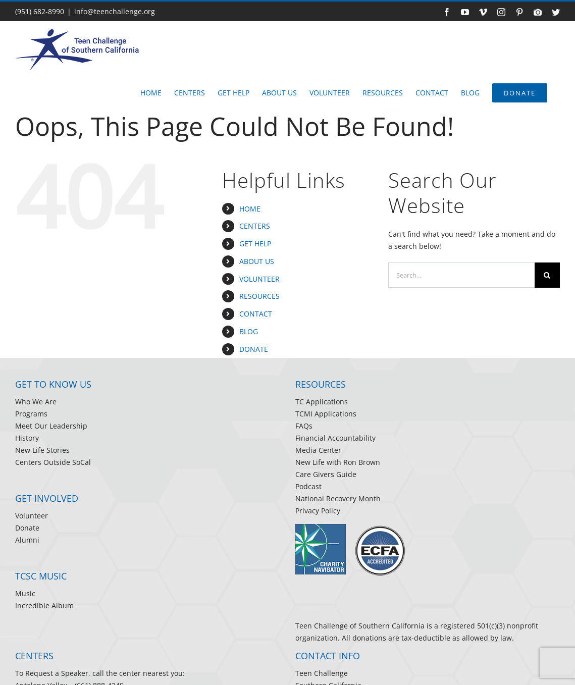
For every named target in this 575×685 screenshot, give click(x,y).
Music (25, 593)
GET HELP (255, 243)
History (27, 438)
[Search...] (461, 275)
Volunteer (31, 515)
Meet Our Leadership (51, 426)
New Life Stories (42, 450)
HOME (249, 209)
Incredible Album (44, 605)
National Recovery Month (338, 498)
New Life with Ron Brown (337, 462)
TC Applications (321, 401)
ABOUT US (256, 261)
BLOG (248, 331)
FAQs (303, 426)
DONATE (253, 349)
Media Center (318, 450)
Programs (31, 413)
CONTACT (255, 314)
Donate (27, 528)
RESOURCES (259, 296)
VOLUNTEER (259, 279)
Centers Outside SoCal (53, 462)
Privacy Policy (317, 510)
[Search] (547, 275)
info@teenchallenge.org (114, 11)
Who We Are (36, 401)
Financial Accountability (335, 438)
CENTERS (254, 226)
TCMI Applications (325, 413)
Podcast (308, 486)
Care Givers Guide (325, 474)
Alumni (27, 540)
